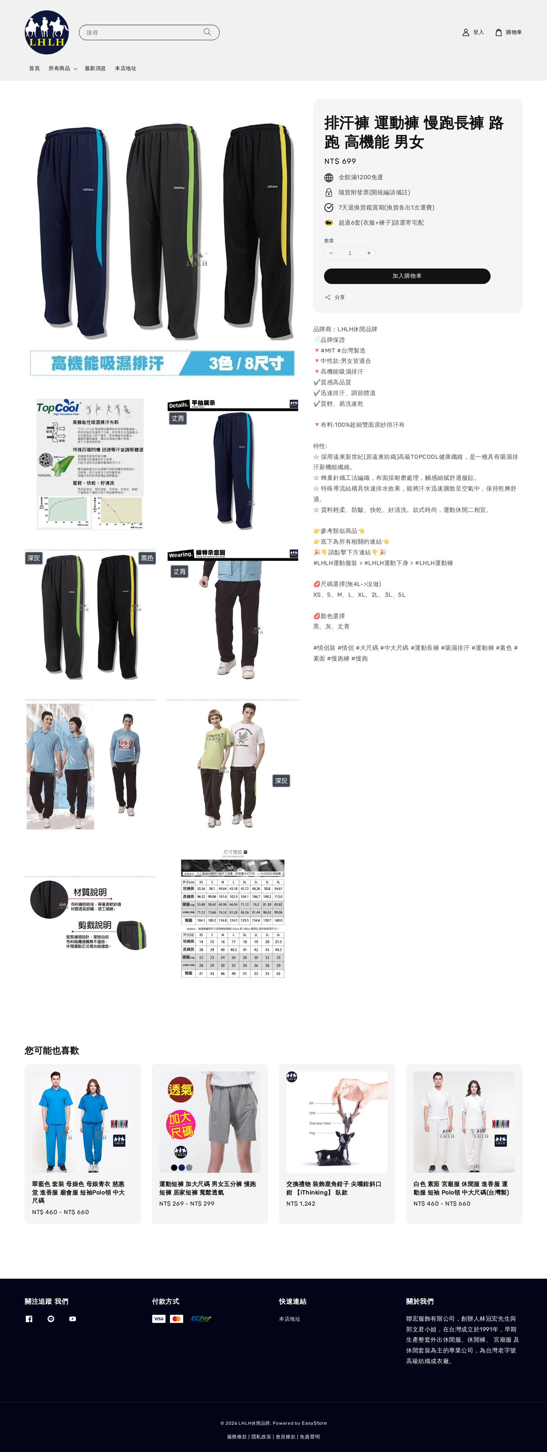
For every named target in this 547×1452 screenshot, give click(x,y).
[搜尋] (207, 32)
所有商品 (59, 68)
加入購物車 (407, 276)
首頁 (34, 68)
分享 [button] (334, 297)
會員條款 (286, 1436)
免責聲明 (310, 1436)
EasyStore (314, 1423)
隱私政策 (261, 1436)
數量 (329, 240)
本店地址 (125, 68)
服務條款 (237, 1436)
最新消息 (95, 68)
